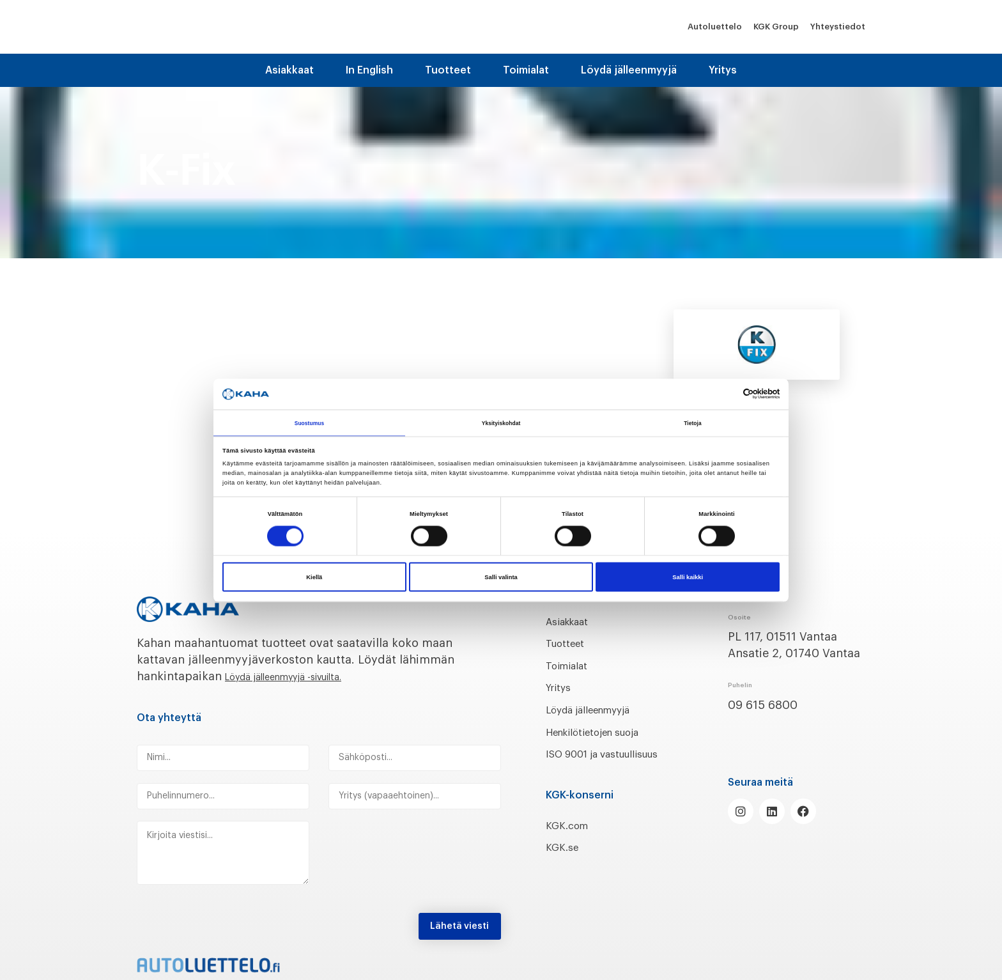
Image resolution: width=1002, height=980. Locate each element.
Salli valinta (501, 578)
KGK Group (776, 26)
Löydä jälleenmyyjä (629, 70)
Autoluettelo (715, 26)
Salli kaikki (687, 578)
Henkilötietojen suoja (605, 732)
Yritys (723, 70)
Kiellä (314, 578)
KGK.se (564, 864)
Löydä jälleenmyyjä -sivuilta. (303, 676)
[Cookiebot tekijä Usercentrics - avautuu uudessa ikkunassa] (724, 393)
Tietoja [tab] (693, 422)
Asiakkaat (289, 70)
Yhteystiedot (837, 26)
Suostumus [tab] (309, 422)
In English (369, 70)
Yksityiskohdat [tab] (500, 422)
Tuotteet (448, 70)
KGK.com (571, 842)
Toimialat (526, 70)
